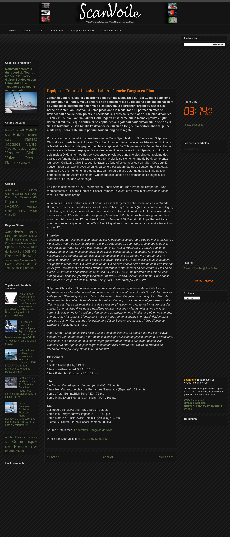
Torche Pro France (21, 247)
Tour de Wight (12, 260)
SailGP (14, 139)
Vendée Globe (21, 153)
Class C (22, 190)
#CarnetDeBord (212, 405)
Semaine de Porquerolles (24, 243)
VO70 (33, 211)
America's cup (21, 232)
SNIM (10, 239)
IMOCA (16, 206)
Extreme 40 (28, 197)
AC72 (10, 190)
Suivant (53, 457)
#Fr (195, 405)
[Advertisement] (110, 59)
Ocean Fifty (17, 211)
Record (32, 134)
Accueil (108, 457)
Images (10, 450)
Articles (10, 437)
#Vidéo (188, 408)
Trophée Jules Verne (21, 148)
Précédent (165, 457)
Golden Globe (12, 130)
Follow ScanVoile (193, 124)
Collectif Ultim (23, 193)
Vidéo (20, 450)
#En (200, 405)
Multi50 (32, 206)
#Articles (200, 403)
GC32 (33, 202)
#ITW (186, 400)
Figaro (17, 201)
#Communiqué (196, 400)
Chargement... (192, 148)
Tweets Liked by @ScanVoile (200, 268)
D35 (34, 193)
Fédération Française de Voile (93, 430)
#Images (189, 403)
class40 (10, 214)
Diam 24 (12, 197)
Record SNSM (28, 236)
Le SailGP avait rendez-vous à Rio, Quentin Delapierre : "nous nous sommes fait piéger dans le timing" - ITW (20, 387)
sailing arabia (24, 267)
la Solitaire (23, 163)
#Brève (188, 405)
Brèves (21, 437)
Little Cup (12, 236)
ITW (34, 447)
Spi (8, 247)
